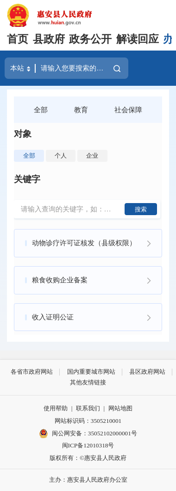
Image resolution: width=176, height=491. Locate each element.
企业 (92, 155)
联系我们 (88, 408)
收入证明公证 (53, 316)
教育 (81, 110)
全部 (41, 110)
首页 (17, 39)
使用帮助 (56, 408)
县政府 (49, 39)
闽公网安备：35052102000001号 (88, 433)
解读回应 (137, 39)
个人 (61, 155)
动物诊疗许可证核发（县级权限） (84, 242)
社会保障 (128, 110)
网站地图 (120, 408)
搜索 (141, 209)
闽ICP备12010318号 (88, 445)
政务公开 (90, 39)
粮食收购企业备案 (60, 279)
